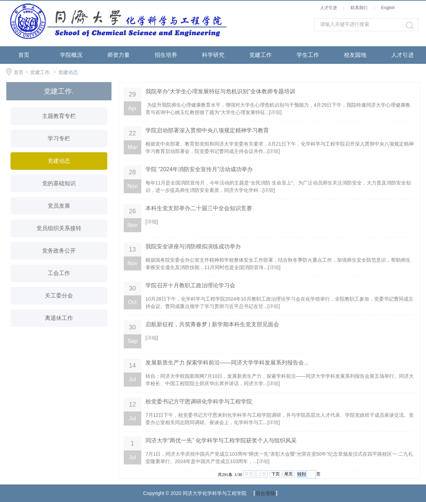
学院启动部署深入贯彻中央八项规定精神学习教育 (207, 130)
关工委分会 (59, 296)
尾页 (288, 473)
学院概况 (71, 55)
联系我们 (360, 7)
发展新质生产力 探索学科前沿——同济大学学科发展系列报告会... (227, 363)
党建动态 (68, 72)
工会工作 (59, 273)
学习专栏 (59, 138)
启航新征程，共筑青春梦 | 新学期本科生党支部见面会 (212, 324)
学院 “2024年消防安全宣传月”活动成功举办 (199, 169)
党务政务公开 (59, 251)
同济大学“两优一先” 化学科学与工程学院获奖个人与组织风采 (221, 440)
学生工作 (308, 55)
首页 (23, 55)
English (389, 7)
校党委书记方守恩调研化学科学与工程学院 (199, 401)
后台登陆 (265, 493)
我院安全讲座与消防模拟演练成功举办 (193, 246)
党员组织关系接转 (58, 228)
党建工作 (260, 55)
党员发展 (59, 206)
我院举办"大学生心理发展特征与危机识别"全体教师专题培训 (220, 91)
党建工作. (40, 72)
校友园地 (355, 55)
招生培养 (166, 55)
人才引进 (329, 7)
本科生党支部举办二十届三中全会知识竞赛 (199, 208)
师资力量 (118, 55)
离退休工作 (59, 318)
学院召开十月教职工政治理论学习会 (190, 285)
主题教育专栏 (59, 116)
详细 (275, 112)
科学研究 (213, 55)
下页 (275, 473)
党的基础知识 (59, 183)
